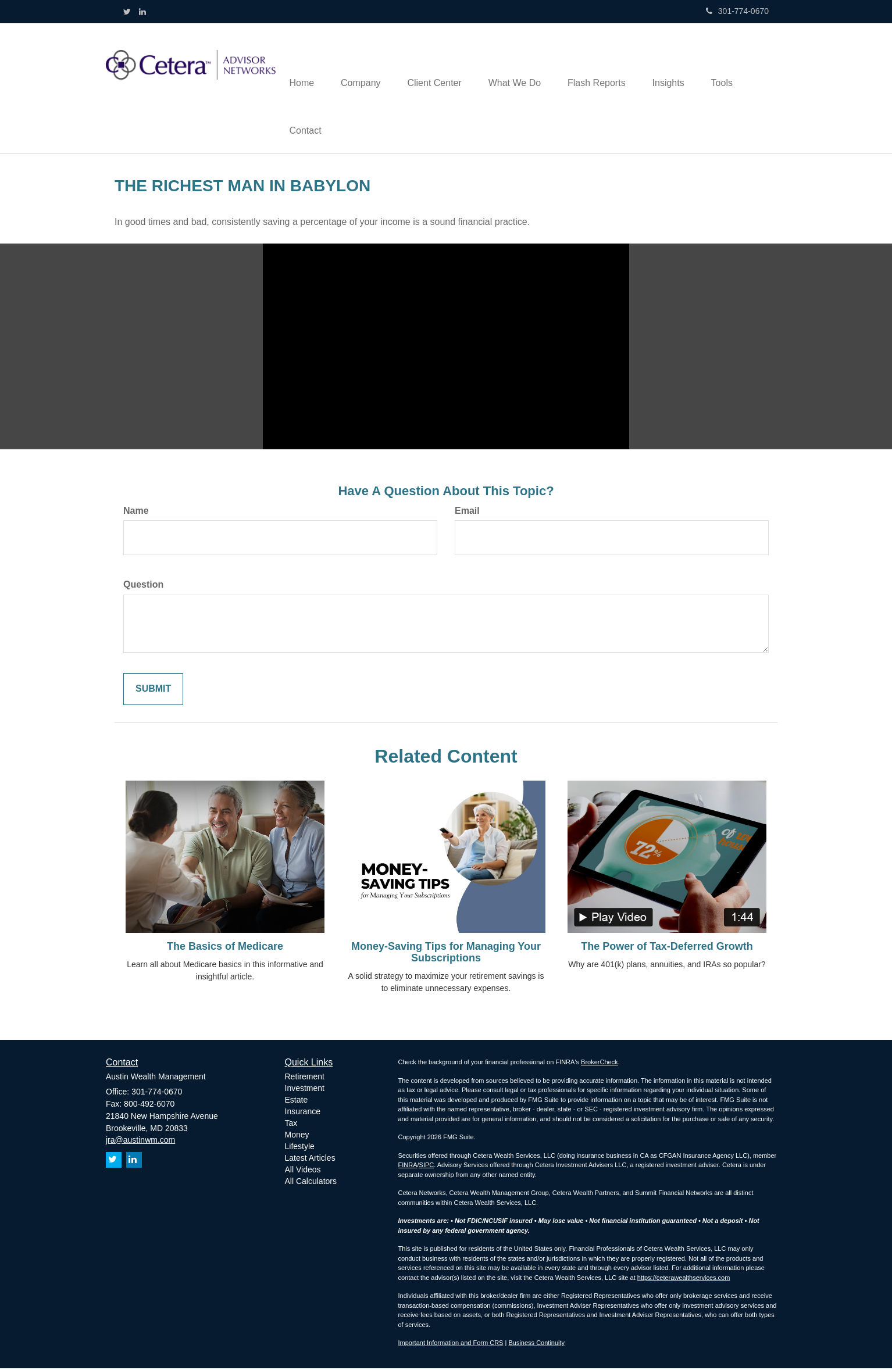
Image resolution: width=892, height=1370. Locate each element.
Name (136, 512)
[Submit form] (153, 691)
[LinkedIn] (142, 11)
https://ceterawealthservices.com (683, 1279)
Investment (304, 1089)
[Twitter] (127, 11)
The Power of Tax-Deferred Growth (667, 948)
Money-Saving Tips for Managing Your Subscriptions (446, 954)
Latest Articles (310, 1159)
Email (467, 512)
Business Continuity (536, 1344)
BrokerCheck (599, 1063)
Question (143, 587)
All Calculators (311, 1182)
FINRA (408, 1166)
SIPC (426, 1166)
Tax (291, 1124)
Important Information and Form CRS (451, 1344)
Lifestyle (300, 1148)
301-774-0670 (737, 11)
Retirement (304, 1078)
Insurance (302, 1113)
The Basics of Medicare (225, 948)
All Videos (303, 1171)
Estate (296, 1101)
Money (297, 1136)
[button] (364, 64)
